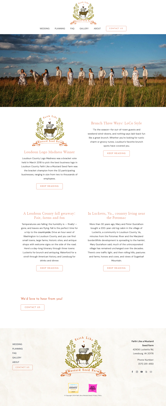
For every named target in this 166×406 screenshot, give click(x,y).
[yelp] (146, 372)
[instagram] (137, 372)
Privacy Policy (97, 395)
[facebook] (132, 372)
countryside (44, 232)
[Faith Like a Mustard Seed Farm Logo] (83, 2)
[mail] (151, 372)
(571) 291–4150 (146, 363)
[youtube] (142, 372)
